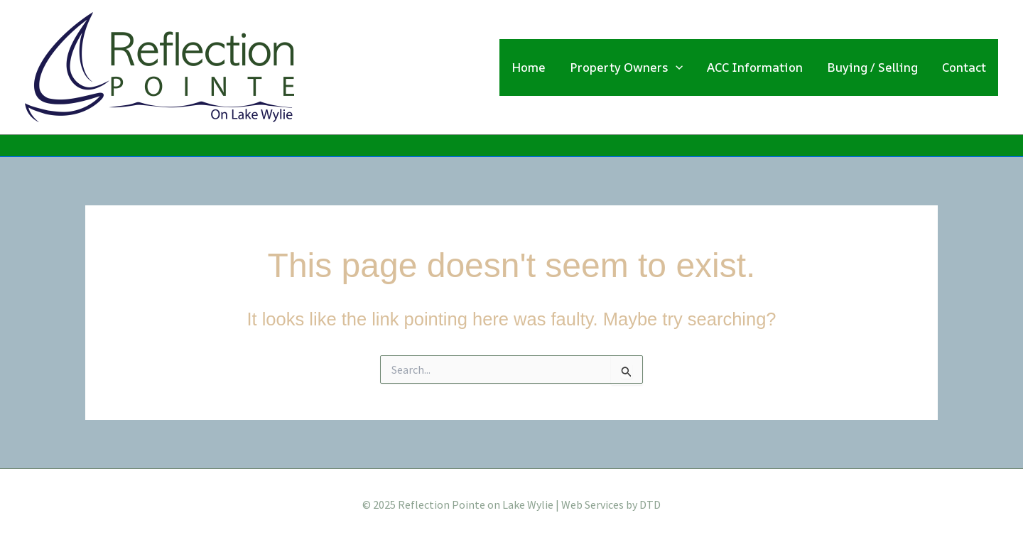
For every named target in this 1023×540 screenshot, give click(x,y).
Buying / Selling (872, 67)
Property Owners (626, 67)
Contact (964, 67)
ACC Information (755, 67)
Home (529, 67)
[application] (676, 67)
